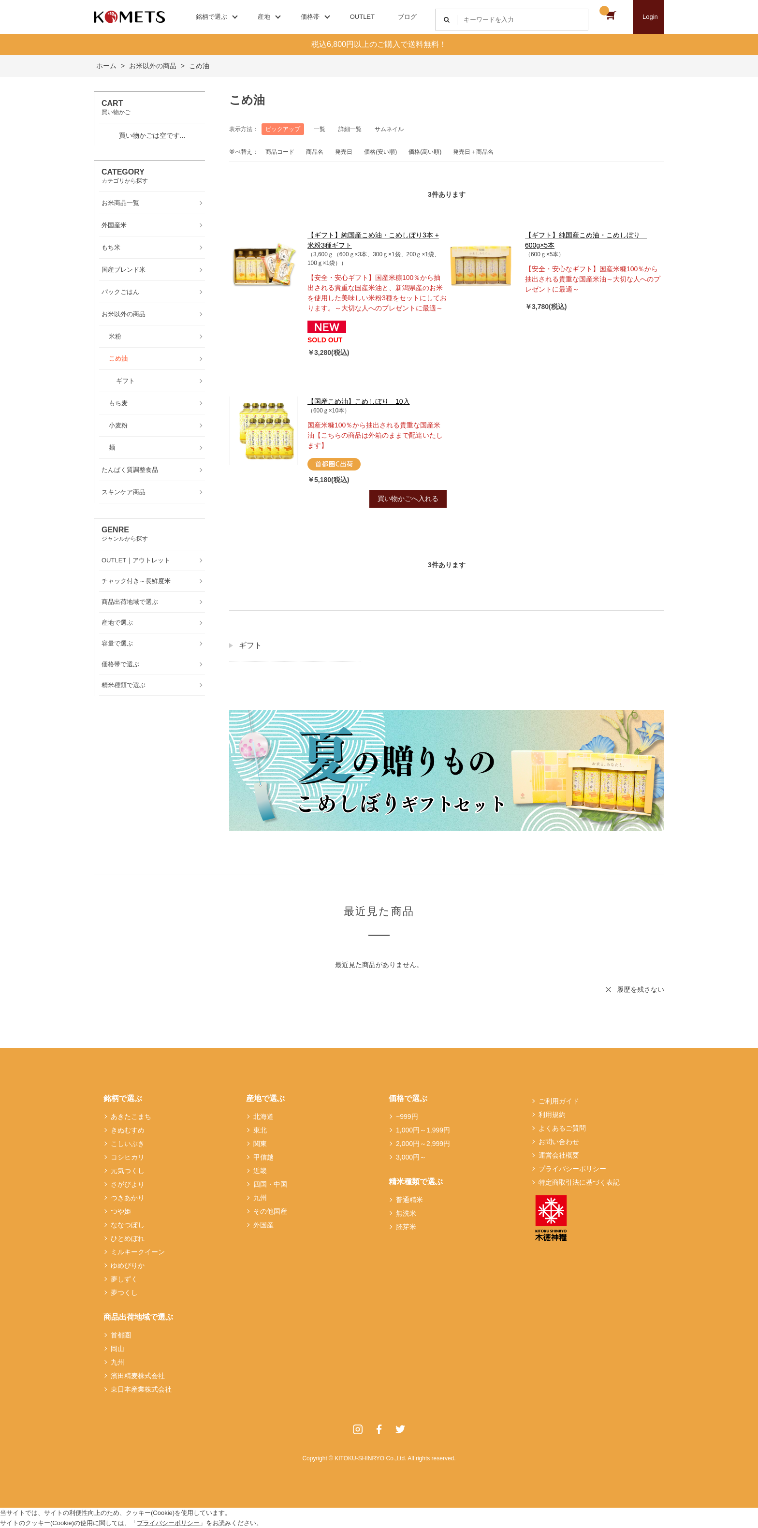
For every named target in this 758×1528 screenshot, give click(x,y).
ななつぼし (128, 1225)
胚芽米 (406, 1227)
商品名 (314, 151)
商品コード (279, 151)
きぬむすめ (128, 1130)
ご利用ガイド (559, 1101)
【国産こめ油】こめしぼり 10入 (358, 401)
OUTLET (362, 16)
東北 (260, 1130)
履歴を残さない (640, 989)
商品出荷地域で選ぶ (138, 1317)
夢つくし (124, 1292)
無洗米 (406, 1213)
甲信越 (263, 1157)
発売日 (343, 151)
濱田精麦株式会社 (138, 1376)
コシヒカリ (128, 1157)
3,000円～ (411, 1157)
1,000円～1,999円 (423, 1130)
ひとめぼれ (128, 1238)
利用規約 (552, 1114)
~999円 (407, 1116)
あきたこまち (131, 1116)
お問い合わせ (559, 1142)
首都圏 (121, 1335)
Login (650, 16)
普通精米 (409, 1200)
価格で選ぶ (408, 1098)
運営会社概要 (559, 1155)
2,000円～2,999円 (423, 1143)
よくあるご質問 (562, 1128)
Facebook (379, 1429)
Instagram (357, 1429)
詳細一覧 (350, 129)
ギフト (250, 645)
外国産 (263, 1225)
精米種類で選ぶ (416, 1181)
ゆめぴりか (128, 1265)
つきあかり (128, 1198)
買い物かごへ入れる (408, 498)
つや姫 (121, 1211)
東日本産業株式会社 (141, 1389)
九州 (117, 1362)
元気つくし (128, 1171)
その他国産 (270, 1211)
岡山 (117, 1348)
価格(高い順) (424, 151)
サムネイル (389, 129)
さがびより (128, 1184)
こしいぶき (128, 1143)
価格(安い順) (380, 151)
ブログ (407, 16)
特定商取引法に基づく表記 (579, 1182)
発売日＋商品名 (473, 151)
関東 (260, 1143)
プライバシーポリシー (572, 1169)
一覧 (319, 129)
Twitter (400, 1429)
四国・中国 (270, 1184)
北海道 (263, 1116)
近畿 (260, 1171)
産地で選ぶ (265, 1098)
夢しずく (124, 1279)
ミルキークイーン (138, 1252)
